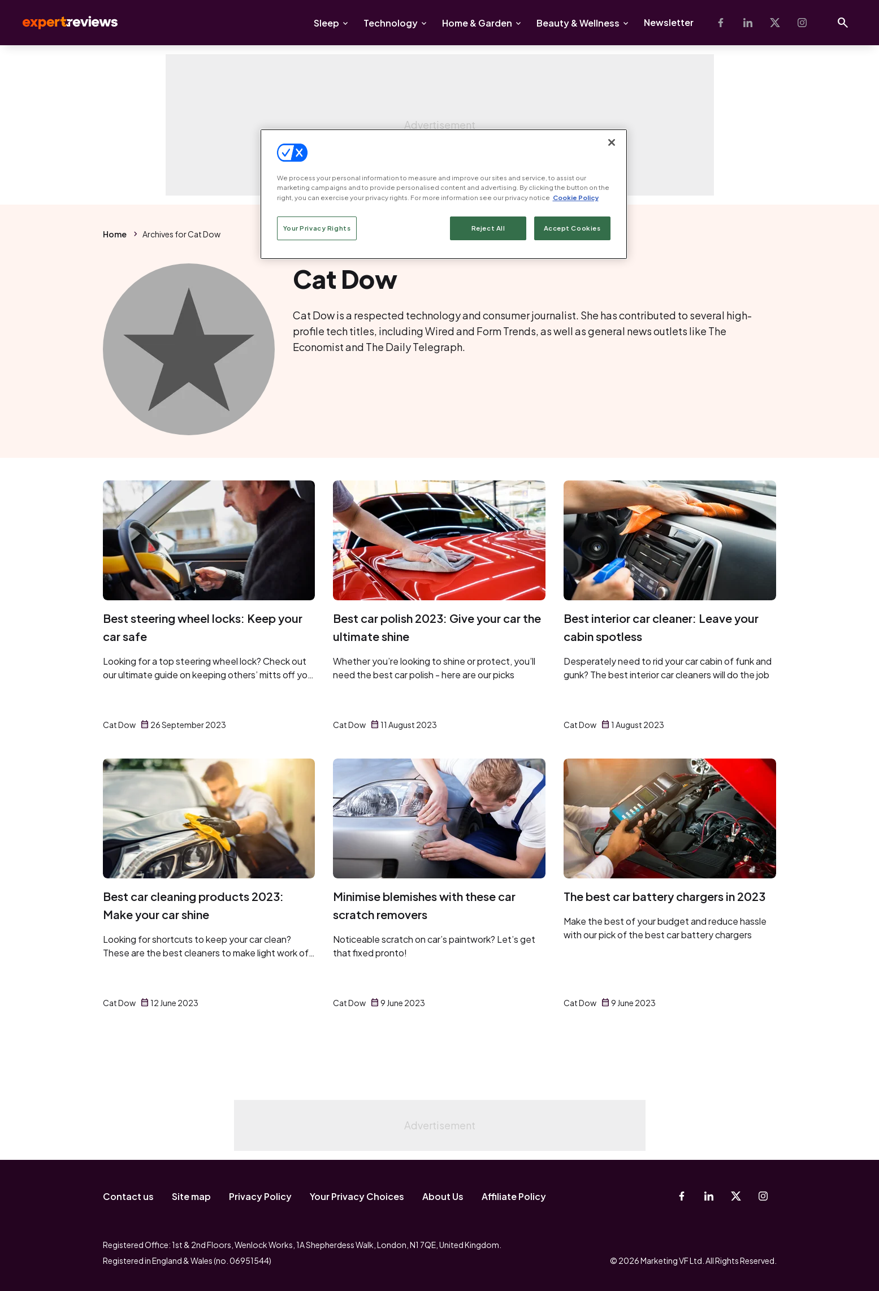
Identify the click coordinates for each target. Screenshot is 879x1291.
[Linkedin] (747, 22)
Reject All (488, 228)
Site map (191, 1196)
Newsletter (669, 22)
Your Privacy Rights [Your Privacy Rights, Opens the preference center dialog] (317, 228)
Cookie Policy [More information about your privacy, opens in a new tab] (576, 197)
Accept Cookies (572, 228)
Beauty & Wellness (578, 23)
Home (115, 234)
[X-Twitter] (775, 22)
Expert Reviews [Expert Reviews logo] (61, 22)
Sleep (326, 23)
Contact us (128, 1196)
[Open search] (842, 22)
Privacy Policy (260, 1196)
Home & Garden (477, 23)
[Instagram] (802, 22)
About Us (443, 1196)
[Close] (611, 142)
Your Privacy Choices (357, 1196)
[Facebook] (720, 22)
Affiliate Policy (514, 1196)
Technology (390, 23)
